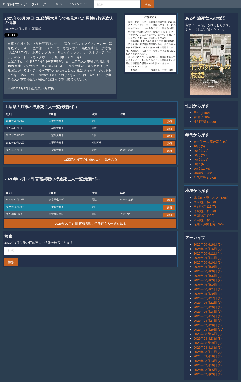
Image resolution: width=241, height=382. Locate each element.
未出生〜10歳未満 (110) (210, 141)
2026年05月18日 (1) (208, 311)
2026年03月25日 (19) (208, 329)
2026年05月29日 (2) (208, 293)
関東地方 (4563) (205, 202)
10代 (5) (199, 146)
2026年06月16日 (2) (208, 249)
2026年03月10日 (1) (208, 365)
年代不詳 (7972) (205, 177)
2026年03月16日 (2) (208, 356)
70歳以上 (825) (204, 173)
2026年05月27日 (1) (208, 298)
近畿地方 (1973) (205, 211)
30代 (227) (201, 155)
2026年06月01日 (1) (208, 289)
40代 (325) (201, 159)
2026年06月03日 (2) (208, 280)
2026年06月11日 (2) (208, 258)
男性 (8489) (202, 113)
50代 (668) (201, 164)
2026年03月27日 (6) (208, 320)
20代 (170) (201, 150)
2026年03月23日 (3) (208, 338)
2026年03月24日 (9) (208, 334)
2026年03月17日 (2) (208, 352)
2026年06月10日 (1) (208, 262)
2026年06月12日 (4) (208, 253)
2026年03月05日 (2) (208, 370)
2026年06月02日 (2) (208, 284)
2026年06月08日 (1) (208, 271)
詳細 (169, 121)
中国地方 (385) (204, 215)
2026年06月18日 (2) (208, 244)
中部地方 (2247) (205, 206)
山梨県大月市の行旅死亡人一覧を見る (90, 159)
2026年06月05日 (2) (208, 276)
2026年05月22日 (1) (208, 302)
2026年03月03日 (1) (208, 374)
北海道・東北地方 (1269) (211, 197)
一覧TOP (58, 4)
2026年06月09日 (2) (208, 267)
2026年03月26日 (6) (208, 325)
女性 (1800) (202, 117)
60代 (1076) (202, 168)
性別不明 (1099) (205, 122)
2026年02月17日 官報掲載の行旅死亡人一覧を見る (90, 223)
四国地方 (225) (204, 220)
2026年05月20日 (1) (208, 307)
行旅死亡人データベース (25, 4)
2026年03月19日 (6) (208, 343)
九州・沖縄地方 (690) (209, 224)
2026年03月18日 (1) (208, 347)
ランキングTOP (78, 4)
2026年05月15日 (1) (208, 316)
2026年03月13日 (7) (208, 361)
